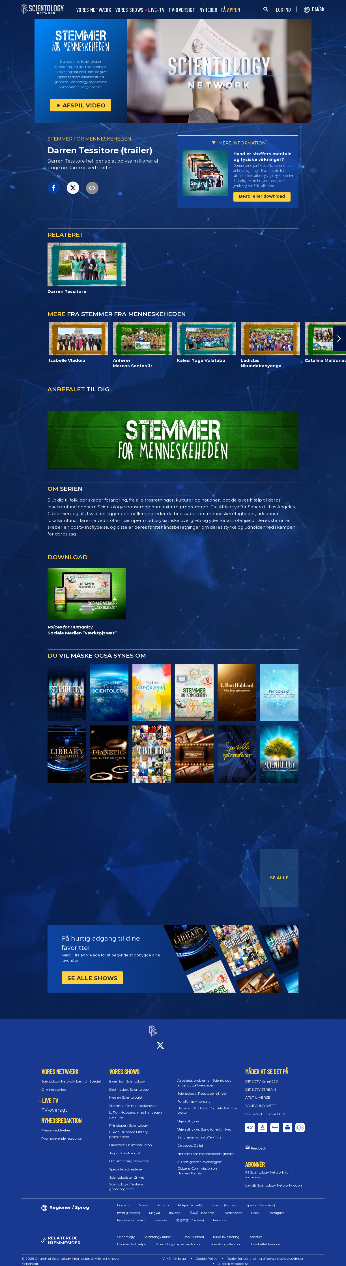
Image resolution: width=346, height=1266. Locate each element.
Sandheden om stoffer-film (199, 1132)
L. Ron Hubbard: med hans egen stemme (135, 1109)
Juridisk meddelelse (233, 1259)
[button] (339, 338)
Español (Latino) (223, 1200)
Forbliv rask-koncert (193, 1096)
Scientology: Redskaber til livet (202, 1088)
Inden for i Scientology (127, 1076)
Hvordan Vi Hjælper (132, 1239)
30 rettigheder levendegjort (199, 1157)
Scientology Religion (225, 1239)
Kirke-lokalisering (226, 1232)
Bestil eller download (262, 196)
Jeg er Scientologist (124, 1148)
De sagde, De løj (190, 1140)
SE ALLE (279, 877)
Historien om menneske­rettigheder (205, 1148)
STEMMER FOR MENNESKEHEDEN (89, 139)
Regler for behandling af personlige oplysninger (265, 1254)
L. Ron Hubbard (192, 1232)
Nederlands (233, 1208)
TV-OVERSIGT (181, 10)
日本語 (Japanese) (202, 1208)
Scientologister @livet (126, 1172)
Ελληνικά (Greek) (190, 1200)
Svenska (160, 1215)
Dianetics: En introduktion (130, 1140)
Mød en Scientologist (126, 1092)
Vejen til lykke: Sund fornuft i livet (204, 1124)
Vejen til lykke (188, 1116)
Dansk (142, 1200)
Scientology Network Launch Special (71, 1076)
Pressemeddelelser (55, 1125)
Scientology (126, 1232)
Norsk (255, 1208)
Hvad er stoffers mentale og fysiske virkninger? (262, 156)
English (123, 1200)
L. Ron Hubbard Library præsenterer (128, 1129)
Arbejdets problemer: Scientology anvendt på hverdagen (204, 1077)
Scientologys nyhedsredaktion (178, 1239)
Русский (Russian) (131, 1215)
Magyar (154, 1208)
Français (219, 1215)
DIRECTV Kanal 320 (261, 1076)
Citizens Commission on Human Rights (197, 1165)
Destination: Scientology (129, 1084)
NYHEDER (208, 10)
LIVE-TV (156, 10)
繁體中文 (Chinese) (190, 1215)
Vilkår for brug (174, 1254)
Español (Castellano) (260, 1200)
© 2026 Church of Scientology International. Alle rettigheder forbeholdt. (71, 1256)
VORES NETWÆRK (93, 10)
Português (276, 1208)
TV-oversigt (54, 1105)
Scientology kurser (157, 1232)
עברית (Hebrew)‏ (128, 1208)
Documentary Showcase (129, 1156)
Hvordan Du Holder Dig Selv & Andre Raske (207, 1105)
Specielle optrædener (126, 1164)
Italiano (174, 1208)
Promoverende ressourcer (62, 1133)
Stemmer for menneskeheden (133, 1100)
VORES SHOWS (129, 10)
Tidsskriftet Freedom (265, 1239)
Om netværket (53, 1084)
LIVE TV (50, 1095)
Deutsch (162, 1200)
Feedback (258, 1143)
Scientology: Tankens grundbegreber (126, 1181)
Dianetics (255, 1232)
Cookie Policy (206, 1254)
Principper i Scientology (128, 1120)
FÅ (230, 10)
